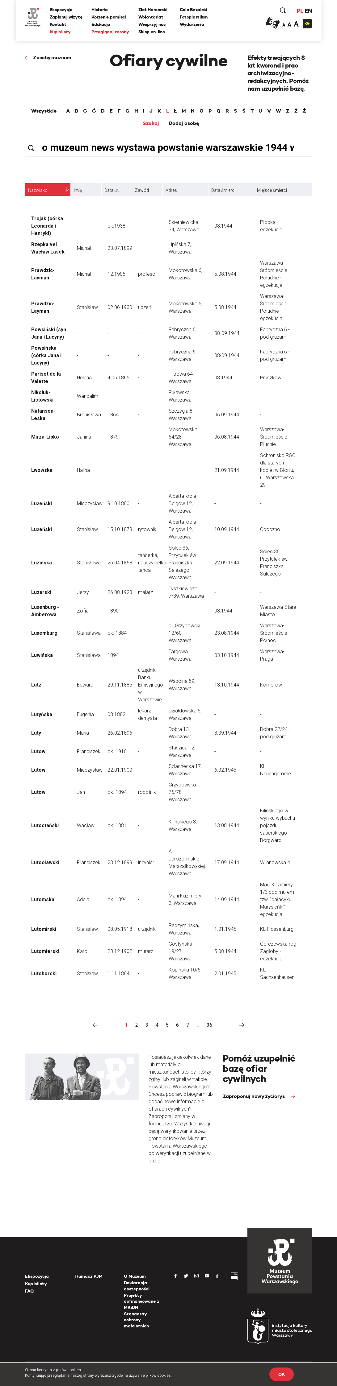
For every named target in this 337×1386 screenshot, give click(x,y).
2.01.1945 (225, 973)
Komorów (271, 685)
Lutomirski (43, 929)
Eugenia (85, 714)
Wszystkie (44, 111)
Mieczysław (90, 503)
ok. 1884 (117, 633)
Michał (84, 248)
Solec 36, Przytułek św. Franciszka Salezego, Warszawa (183, 562)
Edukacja (100, 24)
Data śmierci (223, 190)
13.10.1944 (226, 685)
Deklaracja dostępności (137, 1286)
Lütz (36, 685)
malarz (145, 592)
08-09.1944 (226, 333)
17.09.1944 (226, 862)
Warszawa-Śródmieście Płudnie (273, 437)
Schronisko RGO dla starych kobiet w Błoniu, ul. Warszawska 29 (278, 470)
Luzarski (41, 592)
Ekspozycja (61, 9)
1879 (113, 437)
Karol (82, 951)
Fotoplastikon (194, 17)
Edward (85, 685)
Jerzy (83, 592)
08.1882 (116, 714)
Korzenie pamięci (108, 17)
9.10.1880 (118, 503)
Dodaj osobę (184, 123)
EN (308, 10)
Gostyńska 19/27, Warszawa (180, 951)
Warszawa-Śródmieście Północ (273, 633)
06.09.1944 (226, 415)
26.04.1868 (119, 563)
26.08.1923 (119, 592)
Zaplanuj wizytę (66, 17)
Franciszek (88, 751)
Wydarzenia (192, 24)
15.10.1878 (119, 529)
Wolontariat (150, 17)
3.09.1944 (225, 733)
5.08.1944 (225, 274)
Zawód (142, 190)
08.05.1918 (119, 929)
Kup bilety (60, 32)
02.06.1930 (119, 307)
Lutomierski (45, 951)
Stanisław (87, 307)
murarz (145, 951)
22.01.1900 (119, 770)
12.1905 (116, 274)
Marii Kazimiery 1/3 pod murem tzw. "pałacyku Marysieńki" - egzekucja (277, 899)
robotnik (147, 792)
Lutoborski (44, 973)
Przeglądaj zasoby (110, 32)
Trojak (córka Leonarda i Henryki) (47, 226)
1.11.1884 (118, 973)
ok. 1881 (117, 825)
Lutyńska (41, 714)
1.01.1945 (225, 929)
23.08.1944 (226, 633)
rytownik (147, 529)
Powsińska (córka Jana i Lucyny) (46, 355)
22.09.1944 (226, 563)
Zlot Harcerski (152, 9)
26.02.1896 (119, 733)
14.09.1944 (226, 899)
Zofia (83, 611)
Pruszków (270, 378)
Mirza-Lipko (45, 437)
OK (281, 1374)
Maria (83, 733)
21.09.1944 (226, 470)
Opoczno (270, 529)
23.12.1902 (119, 951)
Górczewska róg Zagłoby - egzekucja (278, 951)
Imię (78, 190)
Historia (99, 9)
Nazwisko (38, 190)
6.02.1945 (225, 770)
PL (300, 10)
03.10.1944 (226, 655)
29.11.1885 (119, 685)
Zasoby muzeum (52, 57)
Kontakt (58, 24)
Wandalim (87, 396)
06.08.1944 (226, 437)
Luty (36, 733)
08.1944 (223, 226)
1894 (113, 655)
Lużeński (41, 503)
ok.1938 (116, 226)
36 (209, 1025)
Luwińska (42, 655)
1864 (113, 415)
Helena (84, 378)
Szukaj (151, 123)
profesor (147, 274)
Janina (84, 437)
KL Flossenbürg (276, 929)
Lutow (38, 751)
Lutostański (45, 825)
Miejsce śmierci (272, 190)
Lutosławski (45, 862)
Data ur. (111, 190)
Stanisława (89, 563)
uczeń (144, 307)
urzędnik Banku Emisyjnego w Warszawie (150, 685)
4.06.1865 (118, 378)
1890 (113, 611)
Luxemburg (44, 633)
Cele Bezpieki (193, 9)
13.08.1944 (226, 825)
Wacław (86, 825)
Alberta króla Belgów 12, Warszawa (182, 503)
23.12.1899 (119, 862)
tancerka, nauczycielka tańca (152, 562)
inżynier (146, 862)
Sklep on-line (151, 32)
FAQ (29, 1291)
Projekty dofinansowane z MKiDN (141, 1301)
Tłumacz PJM (88, 1276)
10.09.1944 (226, 529)
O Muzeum (135, 1276)
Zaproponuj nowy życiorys (254, 1096)
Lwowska (42, 470)
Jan (81, 792)
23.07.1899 (119, 248)
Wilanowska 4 (275, 862)
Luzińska (41, 563)
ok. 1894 (117, 792)
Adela (83, 899)
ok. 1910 (117, 751)
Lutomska (42, 899)
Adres (171, 190)
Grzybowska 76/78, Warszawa (182, 792)
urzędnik (147, 929)
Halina (83, 470)
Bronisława (89, 415)
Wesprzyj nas (152, 24)
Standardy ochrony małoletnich (136, 1320)
